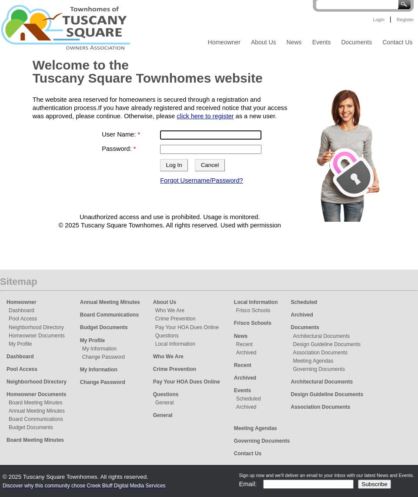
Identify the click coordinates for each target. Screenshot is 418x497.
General (164, 403)
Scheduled (248, 399)
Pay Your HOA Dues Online (187, 327)
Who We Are (169, 310)
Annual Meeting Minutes (37, 411)
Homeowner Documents (37, 336)
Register (405, 19)
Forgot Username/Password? (201, 180)
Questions (167, 336)
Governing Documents (319, 369)
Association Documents (320, 353)
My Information (99, 349)
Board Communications (36, 419)
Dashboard (21, 310)
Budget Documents (31, 427)
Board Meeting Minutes (35, 403)
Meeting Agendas (313, 361)
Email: (248, 483)
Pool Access (23, 319)
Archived (246, 353)
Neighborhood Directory (36, 327)
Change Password (103, 357)
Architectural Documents (321, 336)
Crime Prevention (175, 319)
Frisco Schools (253, 310)
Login (378, 19)
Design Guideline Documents (327, 344)
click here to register (205, 116)
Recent (244, 344)
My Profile (20, 344)
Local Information (175, 344)
